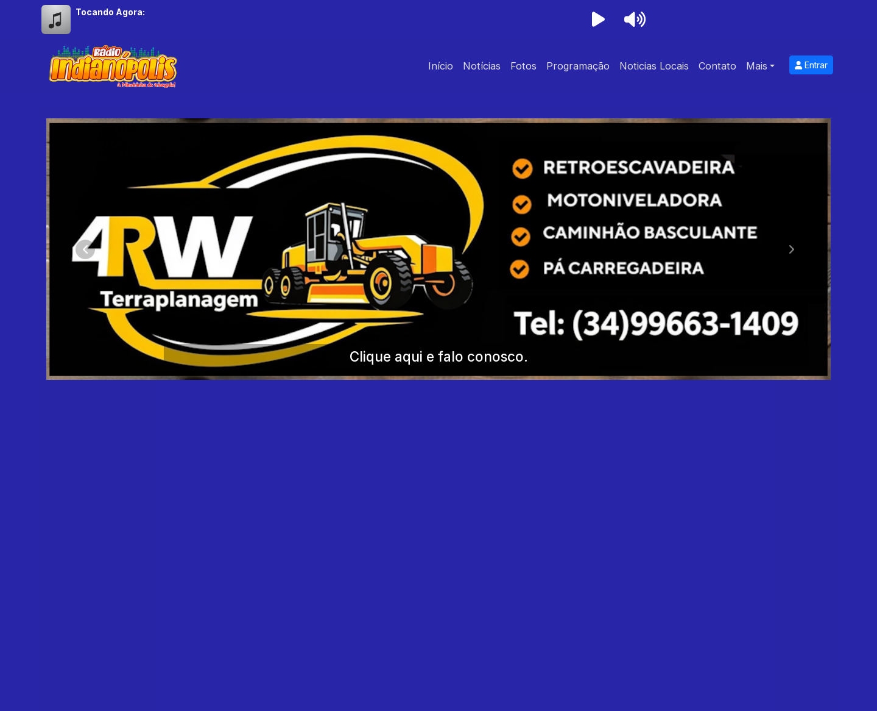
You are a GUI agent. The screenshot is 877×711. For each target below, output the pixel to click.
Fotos (523, 66)
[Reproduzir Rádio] (598, 19)
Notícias (482, 66)
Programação (578, 66)
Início (440, 66)
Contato (717, 66)
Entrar (811, 65)
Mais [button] (756, 66)
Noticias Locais (654, 66)
